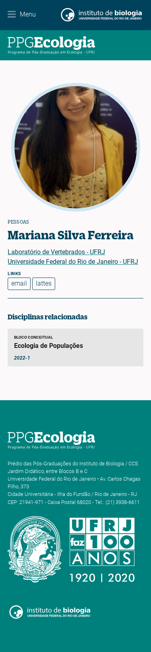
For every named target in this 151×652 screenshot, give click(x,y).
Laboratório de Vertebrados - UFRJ (56, 252)
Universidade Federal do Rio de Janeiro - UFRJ (73, 261)
